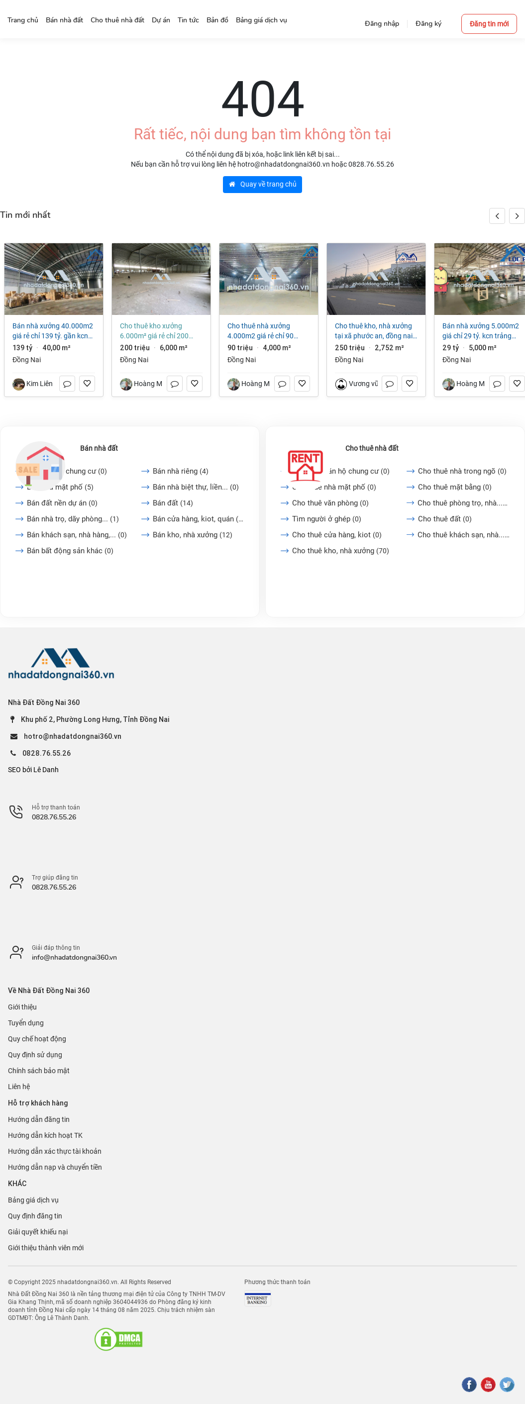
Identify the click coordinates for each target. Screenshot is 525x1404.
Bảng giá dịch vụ (33, 1200)
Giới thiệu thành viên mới (46, 1248)
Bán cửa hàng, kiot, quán (198, 518)
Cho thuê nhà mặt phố (334, 487)
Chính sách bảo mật (39, 1071)
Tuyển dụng (26, 1023)
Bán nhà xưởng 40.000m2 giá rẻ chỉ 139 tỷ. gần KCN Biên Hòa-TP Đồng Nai (52, 331)
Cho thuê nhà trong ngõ (462, 471)
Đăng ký (428, 23)
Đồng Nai (26, 360)
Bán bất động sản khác (70, 550)
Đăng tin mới (489, 24)
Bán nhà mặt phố (60, 487)
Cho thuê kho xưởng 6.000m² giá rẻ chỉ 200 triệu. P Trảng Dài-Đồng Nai (160, 331)
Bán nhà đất (99, 448)
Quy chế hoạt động (37, 1039)
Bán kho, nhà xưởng (192, 534)
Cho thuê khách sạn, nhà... (464, 534)
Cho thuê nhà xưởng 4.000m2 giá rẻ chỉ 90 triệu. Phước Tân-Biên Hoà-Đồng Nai (267, 331)
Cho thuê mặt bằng (455, 487)
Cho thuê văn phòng (330, 503)
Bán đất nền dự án (62, 503)
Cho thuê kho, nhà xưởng (340, 550)
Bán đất (173, 503)
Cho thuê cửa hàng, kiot (337, 534)
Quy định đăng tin (35, 1216)
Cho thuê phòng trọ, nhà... (464, 503)
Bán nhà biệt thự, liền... (196, 487)
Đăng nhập (382, 23)
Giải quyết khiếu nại (38, 1232)
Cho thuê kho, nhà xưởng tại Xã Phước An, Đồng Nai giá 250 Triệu (374, 331)
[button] (517, 216)
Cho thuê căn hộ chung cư (341, 471)
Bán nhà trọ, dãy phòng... (73, 518)
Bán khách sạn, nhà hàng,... (77, 534)
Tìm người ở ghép (326, 518)
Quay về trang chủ (263, 184)
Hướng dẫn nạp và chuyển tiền (55, 1167)
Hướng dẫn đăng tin (39, 1119)
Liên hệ (19, 1087)
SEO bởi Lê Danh (33, 770)
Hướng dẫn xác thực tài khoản (55, 1151)
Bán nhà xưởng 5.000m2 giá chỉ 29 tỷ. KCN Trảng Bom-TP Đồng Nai (480, 331)
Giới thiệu (22, 1007)
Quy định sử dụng (35, 1055)
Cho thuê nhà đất (372, 448)
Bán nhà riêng (181, 471)
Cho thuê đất (445, 518)
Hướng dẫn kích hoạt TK (45, 1135)
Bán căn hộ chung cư (67, 471)
